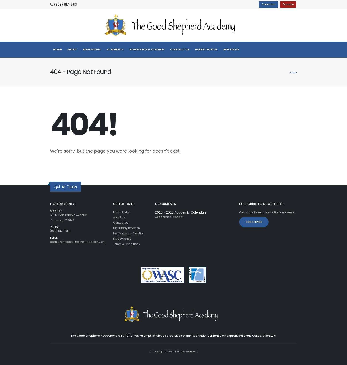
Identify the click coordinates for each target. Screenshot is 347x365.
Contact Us (179, 49)
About (72, 49)
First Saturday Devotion (129, 233)
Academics (115, 49)
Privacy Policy (122, 239)
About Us (119, 217)
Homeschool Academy (146, 49)
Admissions (92, 49)
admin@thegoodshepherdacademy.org (79, 242)
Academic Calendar (169, 217)
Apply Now (231, 49)
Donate (288, 4)
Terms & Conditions (127, 244)
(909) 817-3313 (65, 4)
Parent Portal (206, 49)
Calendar (269, 4)
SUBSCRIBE (254, 222)
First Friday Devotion (127, 228)
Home (57, 49)
